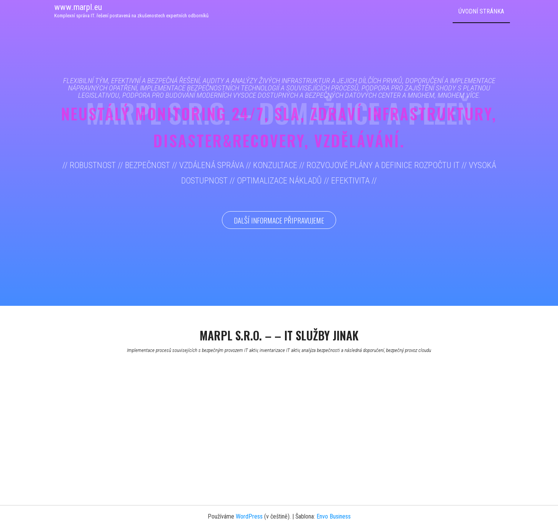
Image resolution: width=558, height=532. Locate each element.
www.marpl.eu (78, 7)
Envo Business (333, 516)
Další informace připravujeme (279, 220)
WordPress (249, 516)
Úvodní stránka (481, 11)
